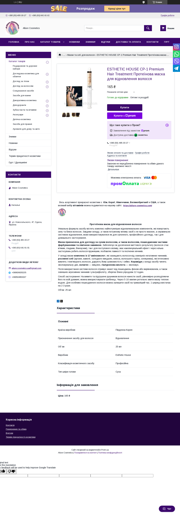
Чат (167, 508)
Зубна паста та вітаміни (24, 110)
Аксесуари (18, 114)
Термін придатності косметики (25, 156)
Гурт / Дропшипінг (18, 162)
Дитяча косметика (22, 119)
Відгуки (105, 42)
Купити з (125, 115)
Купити (124, 107)
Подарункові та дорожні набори (25, 67)
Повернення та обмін (16, 429)
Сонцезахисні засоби (23, 91)
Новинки (74, 42)
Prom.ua (105, 450)
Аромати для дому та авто (26, 129)
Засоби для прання (22, 124)
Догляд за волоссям (23, 86)
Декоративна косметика (24, 100)
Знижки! (90, 42)
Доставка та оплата (128, 42)
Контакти (152, 42)
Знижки (12, 136)
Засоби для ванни (22, 95)
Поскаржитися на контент (85, 453)
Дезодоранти (19, 105)
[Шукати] (148, 28)
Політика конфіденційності (110, 453)
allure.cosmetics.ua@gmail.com (26, 268)
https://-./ (137, 205)
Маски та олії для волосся (81, 55)
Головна (14, 42)
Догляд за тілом (21, 81)
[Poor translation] (11, 471)
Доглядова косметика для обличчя (26, 75)
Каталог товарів (50, 42)
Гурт (166, 42)
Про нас (30, 42)
